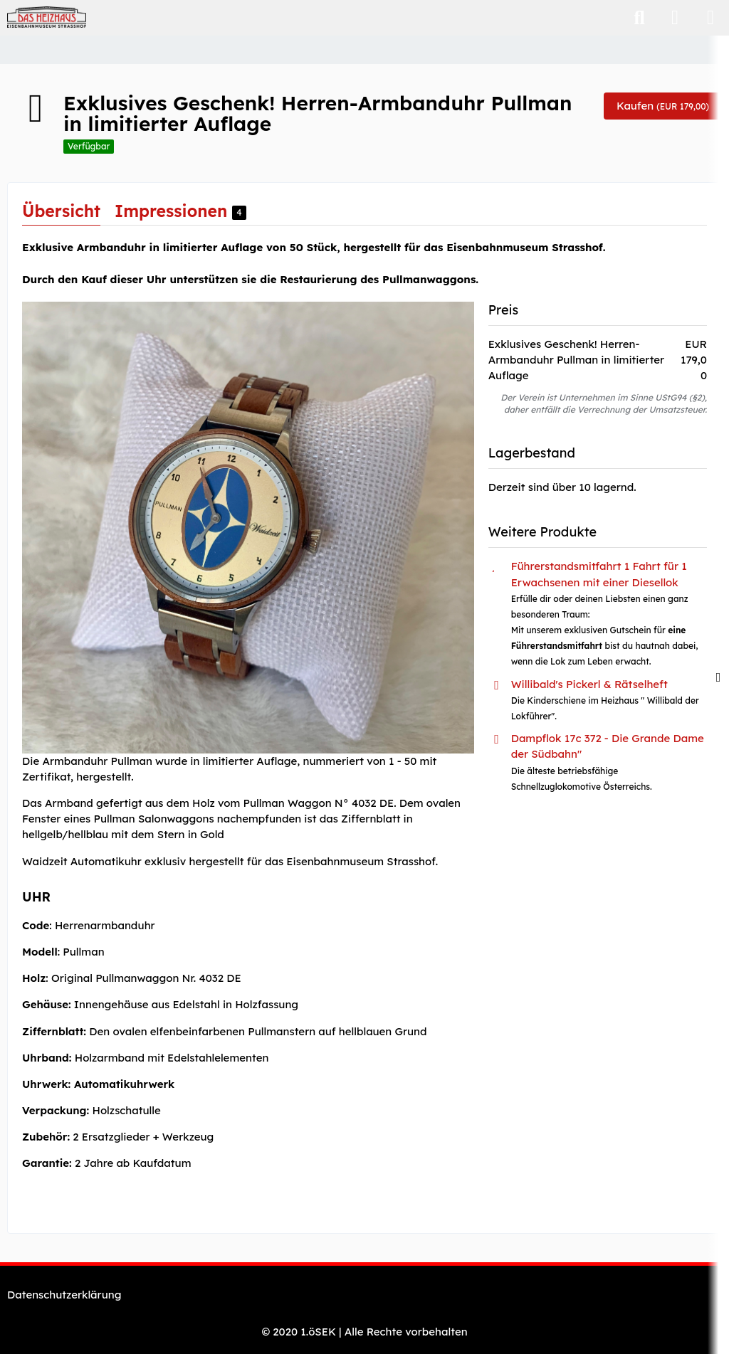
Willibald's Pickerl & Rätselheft (589, 684)
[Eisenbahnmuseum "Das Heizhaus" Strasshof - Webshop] (46, 17)
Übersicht (61, 211)
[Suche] (639, 18)
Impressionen (180, 211)
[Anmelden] (675, 18)
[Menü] (710, 18)
